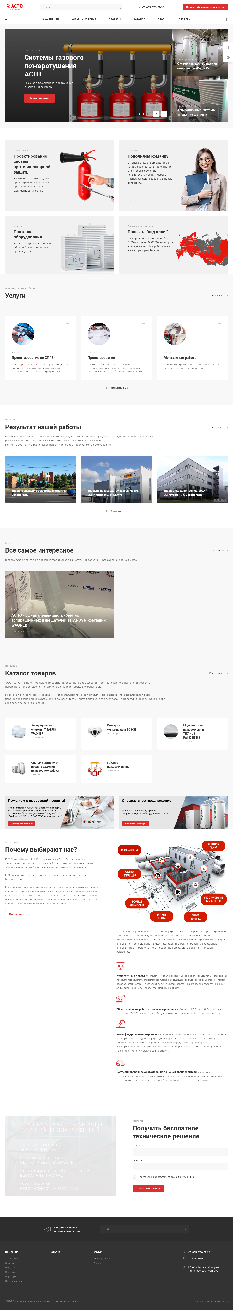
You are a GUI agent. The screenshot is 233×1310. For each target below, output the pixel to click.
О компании (12, 1258)
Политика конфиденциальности (210, 1301)
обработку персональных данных (174, 1177)
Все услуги (219, 295)
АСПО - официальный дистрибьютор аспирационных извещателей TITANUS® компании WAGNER (58, 620)
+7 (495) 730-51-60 (153, 7)
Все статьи (220, 550)
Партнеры (10, 1276)
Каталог (55, 1251)
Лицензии (10, 1267)
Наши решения (102, 1258)
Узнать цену (37, 98)
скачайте (35, 364)
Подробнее (16, 914)
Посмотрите (19, 364)
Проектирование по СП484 (34, 358)
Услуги (98, 1251)
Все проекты (218, 427)
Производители (13, 1281)
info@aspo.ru (195, 1258)
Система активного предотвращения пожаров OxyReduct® (45, 766)
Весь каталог (218, 673)
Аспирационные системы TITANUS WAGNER (43, 729)
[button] (139, 114)
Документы (11, 1272)
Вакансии (10, 1263)
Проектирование (101, 358)
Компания (11, 1251)
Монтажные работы (180, 358)
